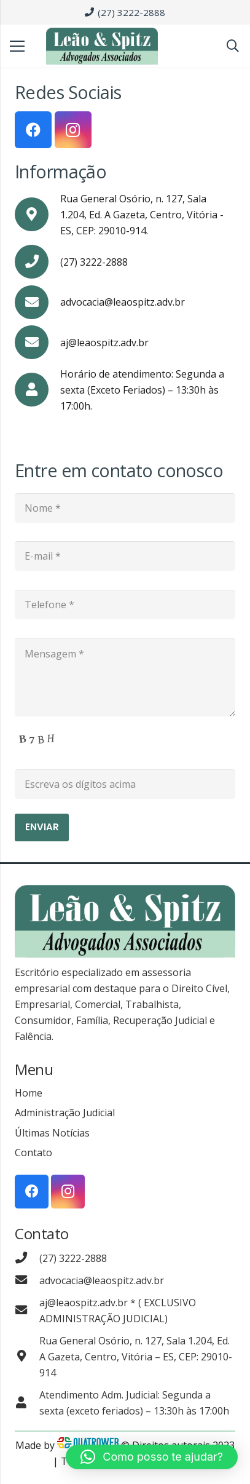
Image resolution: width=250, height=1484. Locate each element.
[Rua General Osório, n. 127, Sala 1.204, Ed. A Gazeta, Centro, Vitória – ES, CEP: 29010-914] (27, 1357)
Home (28, 1093)
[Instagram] (73, 129)
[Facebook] (33, 129)
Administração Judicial (65, 1112)
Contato (33, 1152)
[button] (152, 1457)
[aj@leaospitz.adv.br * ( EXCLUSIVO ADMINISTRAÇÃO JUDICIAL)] (27, 1311)
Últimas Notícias (52, 1133)
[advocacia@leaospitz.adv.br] (27, 1280)
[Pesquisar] (232, 46)
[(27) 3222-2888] (27, 1258)
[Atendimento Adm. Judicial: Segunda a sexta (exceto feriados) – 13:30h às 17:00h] (27, 1403)
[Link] (102, 46)
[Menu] (17, 46)
